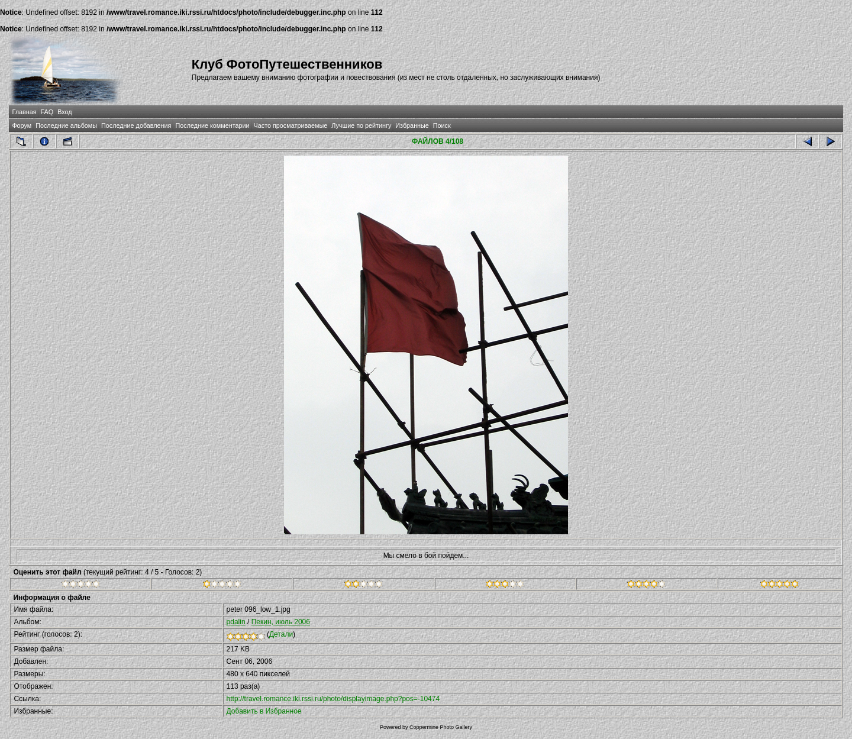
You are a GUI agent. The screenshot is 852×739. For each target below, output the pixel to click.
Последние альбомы (66, 125)
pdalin (236, 622)
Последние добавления (136, 125)
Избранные (411, 125)
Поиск (442, 125)
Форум (21, 125)
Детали (281, 634)
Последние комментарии (212, 125)
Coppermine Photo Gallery (440, 727)
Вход (64, 111)
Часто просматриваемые (291, 125)
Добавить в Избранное (264, 711)
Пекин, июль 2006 (280, 622)
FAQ (47, 111)
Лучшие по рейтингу (361, 125)
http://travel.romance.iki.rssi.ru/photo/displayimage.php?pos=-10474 (333, 699)
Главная (24, 111)
